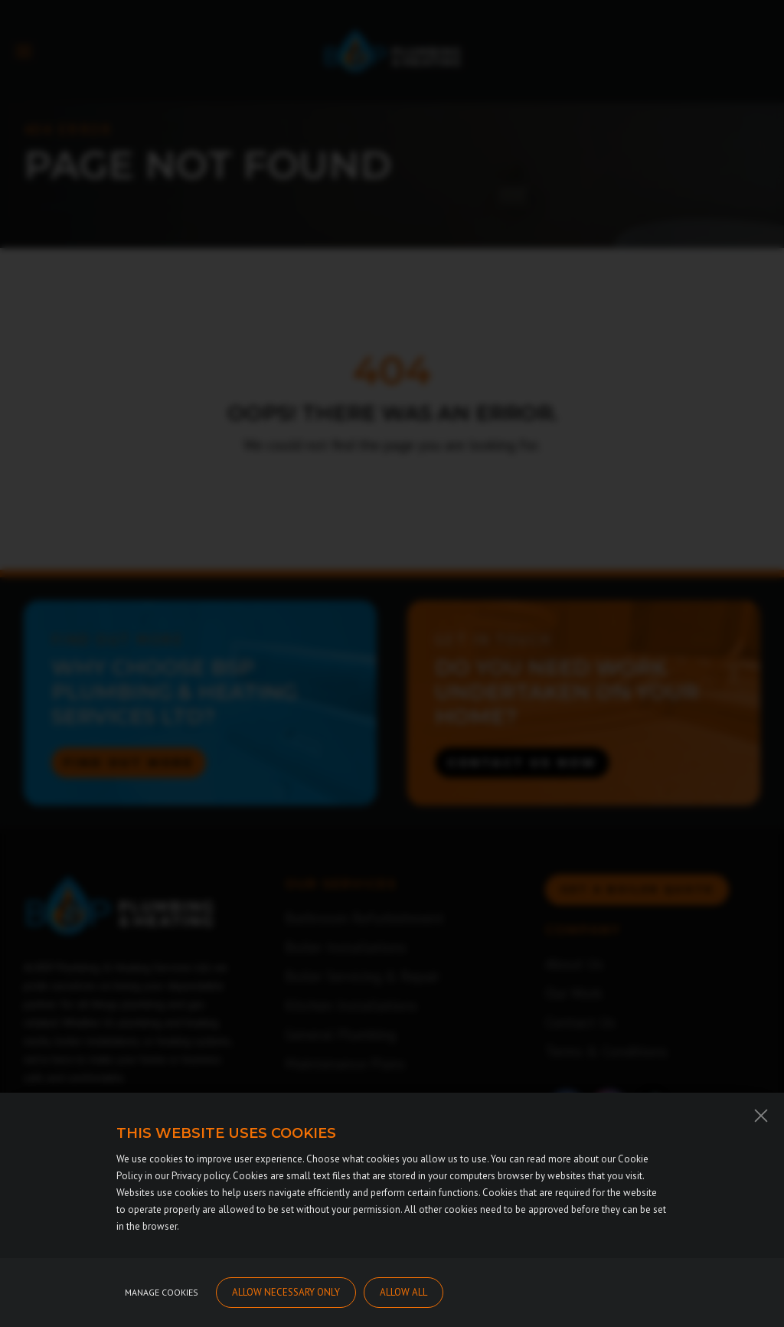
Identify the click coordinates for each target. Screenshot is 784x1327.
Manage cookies (161, 1301)
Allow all (403, 1301)
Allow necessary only (286, 1301)
